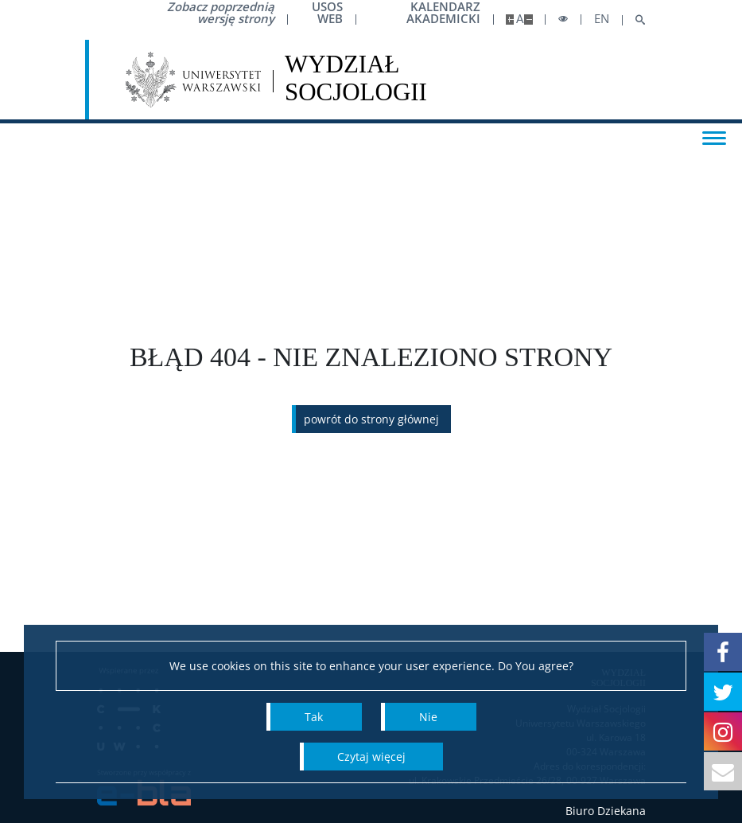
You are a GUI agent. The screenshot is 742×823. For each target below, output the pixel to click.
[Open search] (634, 20)
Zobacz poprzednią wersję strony (220, 13)
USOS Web (327, 13)
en (601, 19)
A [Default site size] (519, 19)
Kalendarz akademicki (443, 13)
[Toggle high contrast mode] (563, 19)
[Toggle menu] (714, 136)
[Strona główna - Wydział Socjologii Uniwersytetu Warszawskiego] (356, 79)
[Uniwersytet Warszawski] (194, 79)
